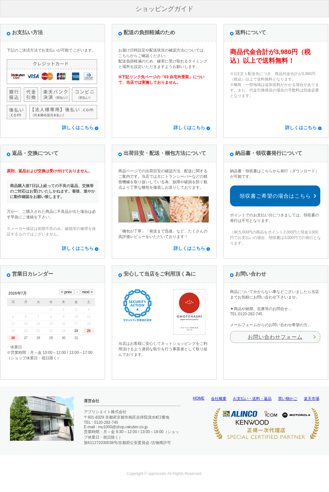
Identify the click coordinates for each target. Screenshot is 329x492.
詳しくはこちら (78, 127)
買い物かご (287, 398)
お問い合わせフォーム (275, 337)
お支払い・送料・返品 (252, 398)
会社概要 (218, 398)
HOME (198, 398)
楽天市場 (311, 398)
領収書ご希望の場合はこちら (275, 196)
